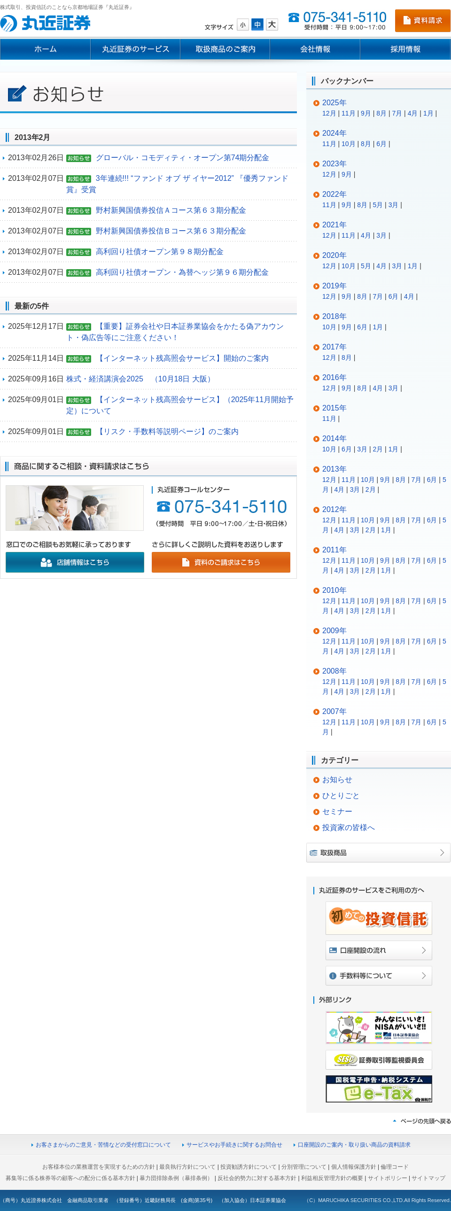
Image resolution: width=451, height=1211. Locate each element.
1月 (428, 113)
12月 (329, 113)
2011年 (334, 550)
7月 (397, 113)
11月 (349, 113)
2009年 (334, 631)
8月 (381, 113)
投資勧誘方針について (248, 1167)
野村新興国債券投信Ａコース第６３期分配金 (171, 210)
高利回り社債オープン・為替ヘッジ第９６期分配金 (182, 272)
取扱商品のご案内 (225, 49)
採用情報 (405, 49)
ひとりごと (341, 796)
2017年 (334, 347)
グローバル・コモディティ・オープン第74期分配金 (183, 158)
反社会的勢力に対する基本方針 (257, 1178)
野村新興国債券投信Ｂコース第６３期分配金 (171, 231)
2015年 (334, 408)
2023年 (334, 164)
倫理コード (395, 1167)
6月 (381, 143)
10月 (349, 143)
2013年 (334, 469)
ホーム (45, 49)
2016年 (334, 377)
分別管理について (304, 1167)
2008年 (334, 671)
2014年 (334, 438)
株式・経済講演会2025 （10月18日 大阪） (140, 379)
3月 (394, 205)
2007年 (334, 711)
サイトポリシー (387, 1178)
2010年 (334, 590)
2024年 (334, 133)
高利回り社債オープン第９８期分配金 (160, 252)
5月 (378, 205)
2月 (378, 449)
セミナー (337, 811)
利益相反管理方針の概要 (332, 1178)
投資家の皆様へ (348, 827)
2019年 (334, 286)
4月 (413, 113)
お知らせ (337, 780)
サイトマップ (428, 1178)
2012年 (334, 509)
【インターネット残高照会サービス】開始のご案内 (182, 358)
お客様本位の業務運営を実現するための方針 (98, 1167)
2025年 (334, 103)
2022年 (334, 194)
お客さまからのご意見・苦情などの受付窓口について (103, 1144)
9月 (366, 113)
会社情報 (315, 49)
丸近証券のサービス (135, 49)
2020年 (334, 255)
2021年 (334, 225)
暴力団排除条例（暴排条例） (176, 1178)
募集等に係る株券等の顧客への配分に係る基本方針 (70, 1178)
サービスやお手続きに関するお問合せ (234, 1144)
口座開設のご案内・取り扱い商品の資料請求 (354, 1144)
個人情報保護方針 (353, 1167)
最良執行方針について (187, 1167)
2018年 (334, 316)
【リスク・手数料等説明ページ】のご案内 (167, 431)
